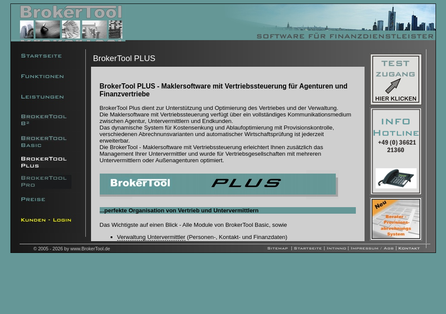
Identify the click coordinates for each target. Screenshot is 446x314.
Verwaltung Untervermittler (151, 237)
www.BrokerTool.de (90, 248)
